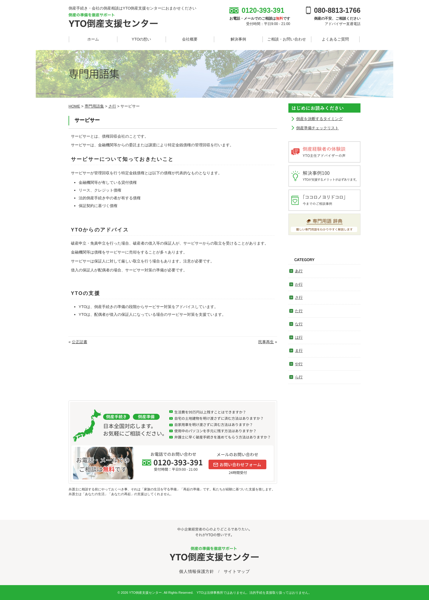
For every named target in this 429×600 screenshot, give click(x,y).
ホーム (93, 39)
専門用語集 (94, 106)
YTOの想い (141, 39)
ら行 (299, 377)
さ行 (299, 297)
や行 (299, 364)
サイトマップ (237, 571)
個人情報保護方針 (196, 571)
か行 (299, 284)
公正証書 (79, 342)
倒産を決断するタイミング (319, 118)
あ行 (299, 271)
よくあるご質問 (335, 39)
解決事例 (238, 39)
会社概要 (190, 39)
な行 (299, 324)
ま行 (299, 350)
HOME (74, 106)
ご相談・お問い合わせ (286, 39)
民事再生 (266, 342)
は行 (299, 337)
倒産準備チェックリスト (317, 128)
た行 (299, 311)
